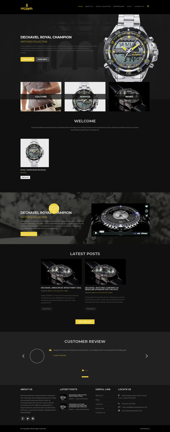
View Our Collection (29, 234)
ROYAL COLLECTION (103, 6)
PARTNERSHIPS (118, 6)
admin (50, 291)
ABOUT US (89, 6)
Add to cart (25, 177)
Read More (47, 309)
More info (42, 59)
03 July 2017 (59, 291)
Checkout (99, 404)
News (66, 291)
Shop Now (27, 59)
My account (100, 408)
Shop (129, 6)
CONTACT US (139, 6)
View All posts (85, 322)
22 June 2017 (103, 292)
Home (80, 6)
